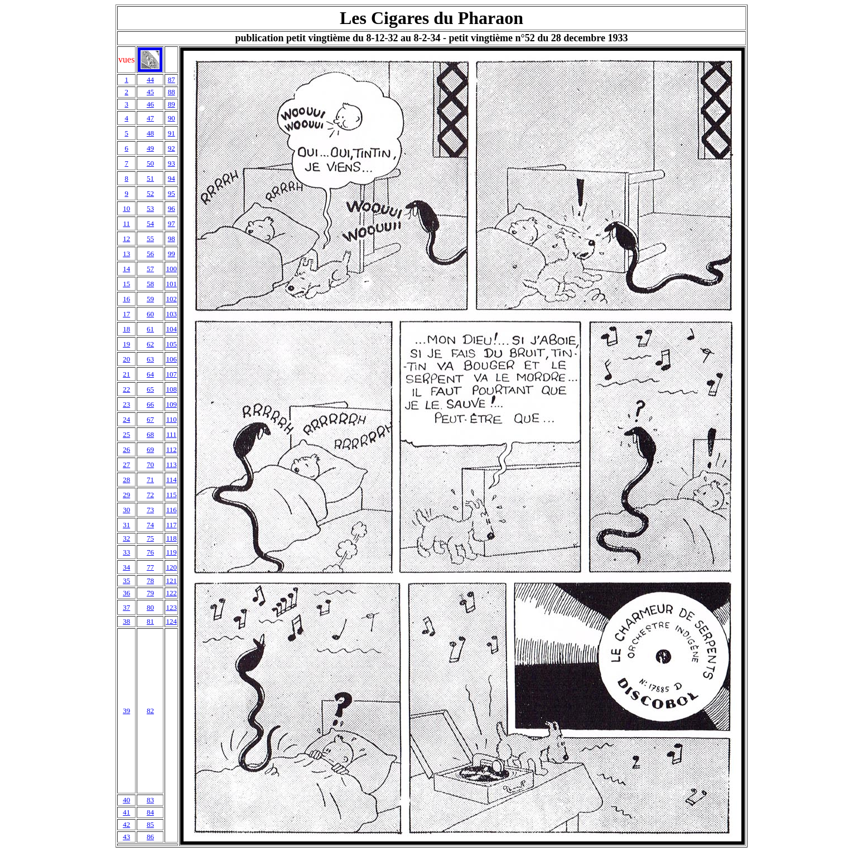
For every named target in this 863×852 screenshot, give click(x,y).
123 (171, 607)
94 (171, 178)
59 (150, 299)
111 (171, 434)
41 (126, 812)
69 (150, 449)
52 (150, 193)
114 (171, 479)
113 (171, 464)
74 (150, 525)
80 (150, 607)
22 (126, 389)
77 (150, 567)
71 (150, 479)
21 (126, 374)
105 (171, 344)
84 (150, 812)
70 (150, 464)
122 (171, 593)
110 (171, 419)
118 (171, 538)
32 (126, 538)
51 (150, 178)
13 (126, 253)
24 (126, 419)
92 (171, 148)
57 (150, 268)
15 (126, 284)
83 (150, 800)
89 (171, 104)
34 (126, 567)
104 (171, 329)
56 (150, 253)
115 (171, 494)
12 (126, 238)
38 (126, 621)
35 (126, 580)
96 (171, 208)
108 (171, 389)
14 (126, 268)
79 (150, 593)
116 (171, 510)
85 (150, 824)
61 (150, 329)
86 (150, 836)
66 (150, 404)
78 (150, 580)
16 (126, 299)
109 (171, 404)
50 (150, 163)
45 (150, 92)
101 (171, 284)
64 (150, 374)
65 (150, 389)
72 (150, 494)
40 (126, 800)
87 (171, 79)
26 (126, 449)
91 (171, 133)
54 (150, 223)
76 (150, 552)
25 (126, 434)
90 (171, 118)
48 (150, 133)
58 (150, 284)
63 (150, 359)
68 (150, 434)
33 (126, 552)
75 (150, 538)
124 (171, 621)
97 (171, 223)
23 (126, 404)
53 (150, 208)
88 (171, 92)
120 (171, 567)
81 (150, 621)
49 (150, 148)
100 (171, 268)
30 (126, 510)
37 (126, 607)
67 (150, 419)
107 (171, 374)
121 (171, 580)
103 (171, 314)
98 (171, 238)
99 (171, 253)
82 (150, 710)
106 (171, 359)
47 (150, 118)
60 (150, 314)
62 (150, 344)
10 (126, 208)
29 (126, 494)
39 (126, 710)
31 (126, 525)
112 (171, 449)
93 (171, 163)
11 (126, 223)
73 (150, 510)
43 (126, 836)
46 (150, 104)
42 (126, 824)
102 (171, 299)
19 (126, 344)
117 (171, 525)
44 (150, 79)
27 (126, 464)
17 (126, 314)
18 (126, 329)
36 (126, 593)
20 (126, 359)
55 (150, 238)
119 (171, 552)
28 (126, 479)
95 (171, 193)
